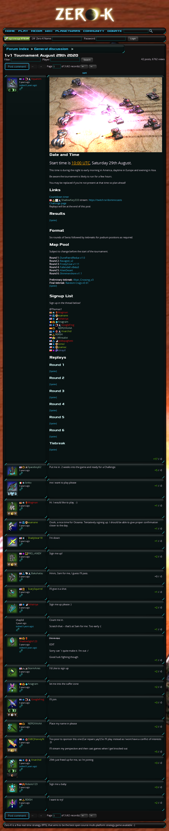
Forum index (17, 49)
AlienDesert (66, 270)
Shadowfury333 (70, 200)
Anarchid (66, 331)
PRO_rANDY (34, 553)
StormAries (34, 668)
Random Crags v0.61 (77, 282)
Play (23, 31)
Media (36, 31)
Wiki (48, 31)
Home (10, 31)
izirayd (61, 350)
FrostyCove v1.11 (69, 264)
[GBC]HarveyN (36, 739)
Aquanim (36, 78)
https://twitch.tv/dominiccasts (105, 200)
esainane (63, 315)
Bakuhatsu (37, 573)
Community (93, 31)
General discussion (51, 49)
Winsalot (63, 337)
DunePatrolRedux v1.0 (72, 257)
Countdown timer (59, 196)
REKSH (59, 334)
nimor (61, 344)
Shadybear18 (35, 537)
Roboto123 (31, 784)
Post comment (17, 66)
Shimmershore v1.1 (71, 273)
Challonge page (57, 203)
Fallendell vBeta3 (69, 267)
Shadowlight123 (28, 641)
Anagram (63, 321)
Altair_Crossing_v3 (83, 279)
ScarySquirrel (35, 588)
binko (28, 482)
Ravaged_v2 (66, 260)
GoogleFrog (67, 324)
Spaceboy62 (34, 467)
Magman (63, 312)
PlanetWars (67, 31)
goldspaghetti (65, 340)
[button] (133, 38)
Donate (114, 31)
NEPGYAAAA (65, 328)
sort (84, 72)
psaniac (62, 347)
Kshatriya (63, 318)
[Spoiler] (53, 220)
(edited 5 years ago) (28, 85)
